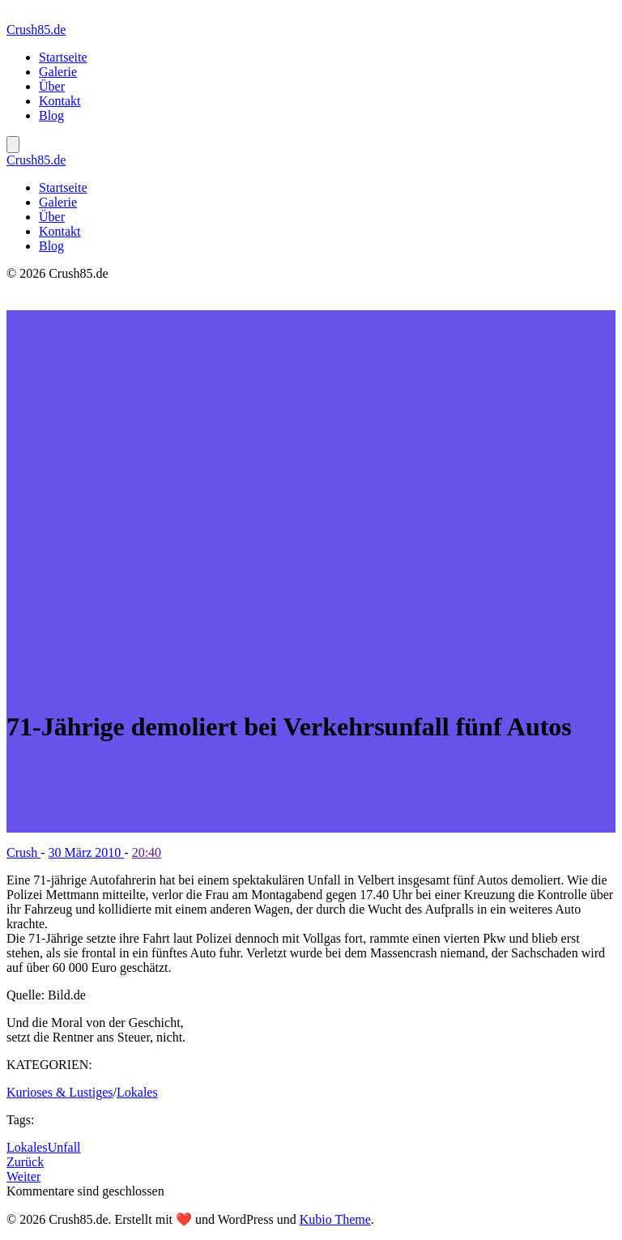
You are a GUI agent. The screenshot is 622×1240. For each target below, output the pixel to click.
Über (52, 86)
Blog (51, 115)
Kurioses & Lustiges (59, 1092)
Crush (23, 852)
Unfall (64, 1147)
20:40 (146, 852)
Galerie (58, 72)
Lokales (137, 1092)
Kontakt (60, 101)
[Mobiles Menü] (12, 144)
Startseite (63, 57)
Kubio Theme (335, 1219)
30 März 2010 (87, 852)
